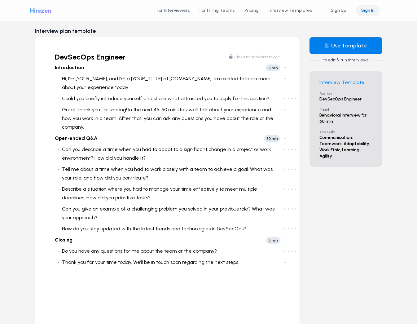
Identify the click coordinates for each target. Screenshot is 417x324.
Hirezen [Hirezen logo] (40, 10)
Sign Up (338, 10)
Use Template (345, 45)
